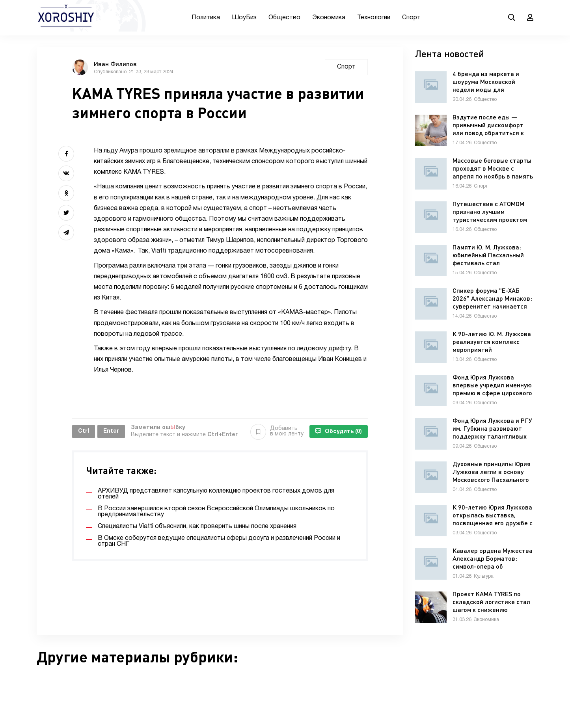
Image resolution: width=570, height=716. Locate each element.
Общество (284, 17)
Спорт (411, 17)
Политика (206, 17)
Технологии (373, 17)
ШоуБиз (244, 17)
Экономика (328, 17)
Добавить (277, 431)
